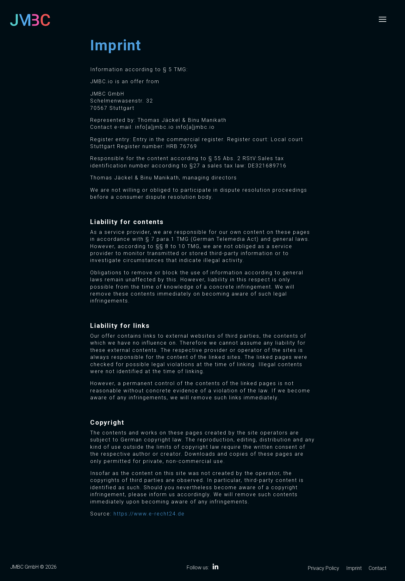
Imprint (354, 568)
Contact (377, 568)
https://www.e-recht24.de (149, 514)
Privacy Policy (323, 568)
